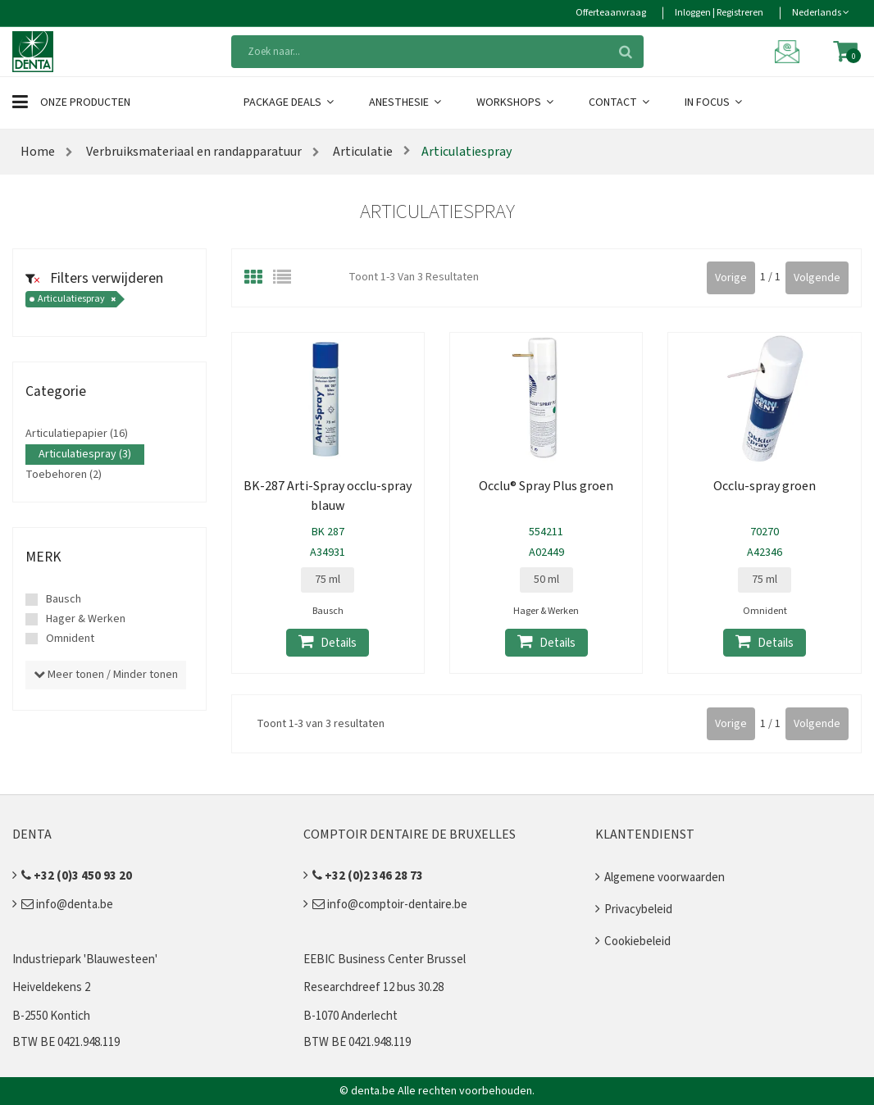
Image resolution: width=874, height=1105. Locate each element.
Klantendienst (644, 834)
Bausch (63, 599)
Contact (620, 102)
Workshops (516, 102)
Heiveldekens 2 (51, 987)
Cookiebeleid (637, 941)
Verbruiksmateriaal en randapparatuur (194, 152)
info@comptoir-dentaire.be (389, 904)
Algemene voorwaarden (664, 877)
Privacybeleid (638, 909)
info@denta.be (67, 904)
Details (327, 642)
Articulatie (361, 152)
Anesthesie (406, 102)
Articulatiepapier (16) (76, 433)
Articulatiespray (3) (85, 454)
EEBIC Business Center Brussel (384, 959)
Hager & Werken (85, 619)
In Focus (714, 102)
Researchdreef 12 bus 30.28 (373, 987)
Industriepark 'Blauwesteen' (84, 959)
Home (37, 152)
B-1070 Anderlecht (350, 1016)
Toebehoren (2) (63, 474)
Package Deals (290, 102)
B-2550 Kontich (51, 1016)
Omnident (70, 638)
